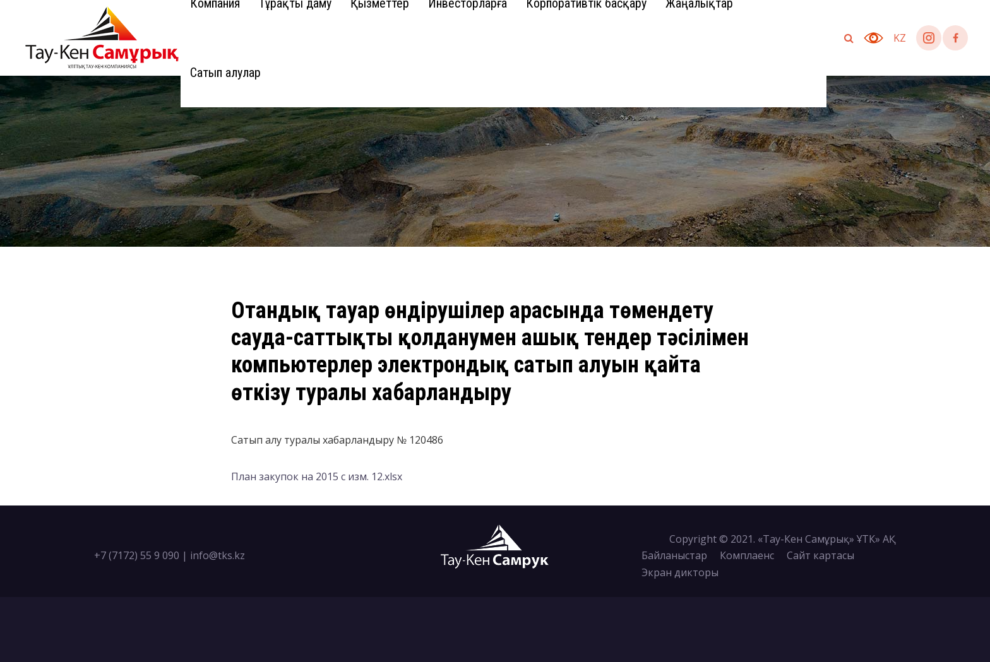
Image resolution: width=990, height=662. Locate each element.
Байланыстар (674, 555)
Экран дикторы (680, 572)
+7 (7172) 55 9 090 (136, 555)
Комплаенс (747, 555)
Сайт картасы (820, 555)
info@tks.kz (217, 555)
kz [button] (899, 38)
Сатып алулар (225, 72)
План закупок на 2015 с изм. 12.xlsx (316, 476)
